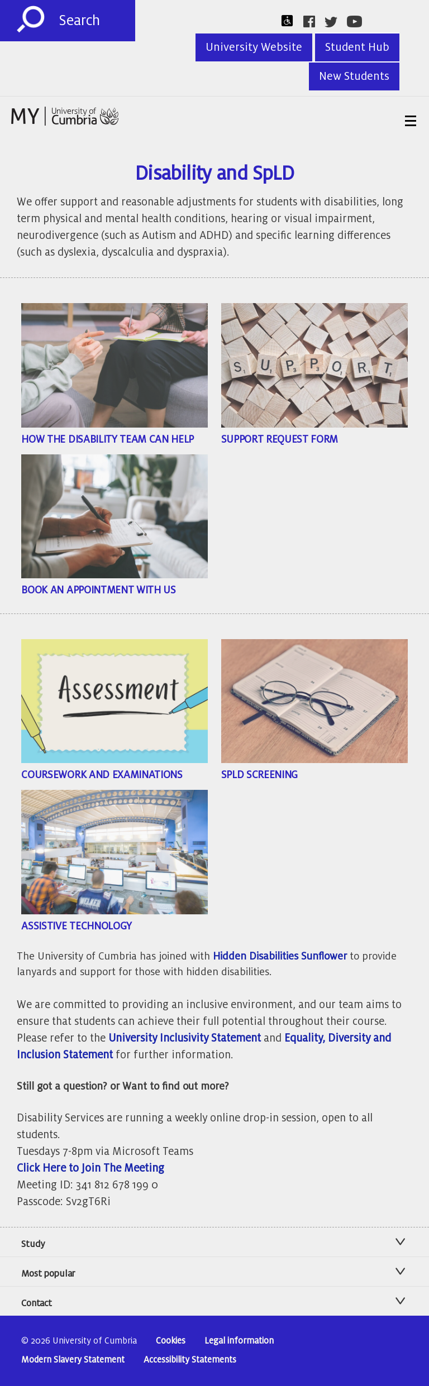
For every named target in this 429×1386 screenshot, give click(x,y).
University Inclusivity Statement (184, 1038)
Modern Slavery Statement (73, 1360)
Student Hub (357, 47)
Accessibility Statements (190, 1360)
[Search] (97, 20)
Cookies (170, 1341)
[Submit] (31, 19)
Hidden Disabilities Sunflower (280, 956)
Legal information (239, 1341)
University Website (254, 47)
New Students (354, 76)
